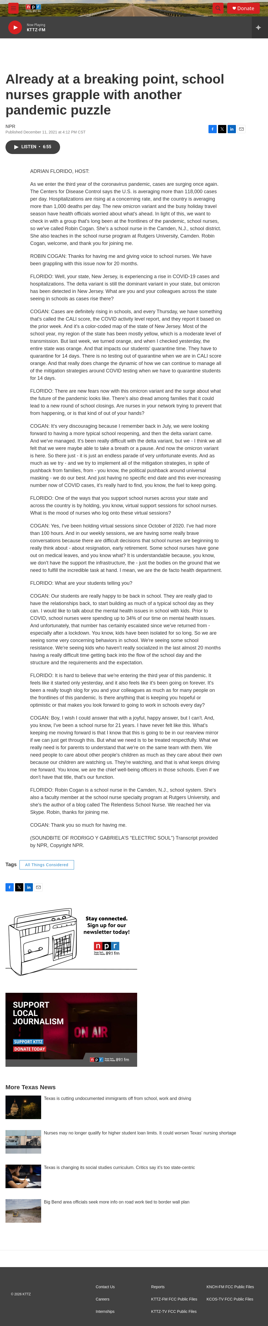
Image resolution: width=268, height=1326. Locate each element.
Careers (102, 1299)
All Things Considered (47, 865)
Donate (245, 8)
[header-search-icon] (218, 8)
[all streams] (260, 27)
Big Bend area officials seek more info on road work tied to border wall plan (117, 1202)
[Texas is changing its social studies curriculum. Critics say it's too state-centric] (23, 1176)
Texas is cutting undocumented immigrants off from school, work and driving (117, 1098)
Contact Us (105, 1287)
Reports (158, 1287)
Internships (105, 1312)
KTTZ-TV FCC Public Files (174, 1312)
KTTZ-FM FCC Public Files (174, 1299)
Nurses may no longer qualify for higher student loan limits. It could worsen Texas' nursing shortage (140, 1133)
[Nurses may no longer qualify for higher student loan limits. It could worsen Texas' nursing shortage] (23, 1142)
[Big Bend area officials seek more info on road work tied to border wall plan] (23, 1211)
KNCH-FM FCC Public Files (230, 1287)
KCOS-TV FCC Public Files (230, 1299)
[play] (15, 27)
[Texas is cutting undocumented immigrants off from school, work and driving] (23, 1107)
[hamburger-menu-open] (13, 8)
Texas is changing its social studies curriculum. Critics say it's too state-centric (119, 1167)
